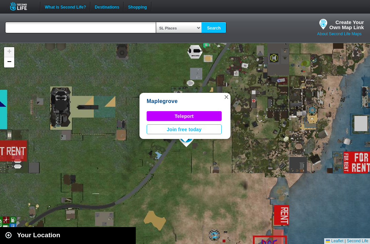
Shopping (137, 6)
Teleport (184, 116)
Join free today (184, 129)
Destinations (107, 6)
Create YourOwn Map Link (346, 24)
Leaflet (334, 241)
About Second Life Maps (339, 34)
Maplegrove (162, 101)
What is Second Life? (65, 6)
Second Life (22, 6)
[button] (226, 97)
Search (214, 28)
